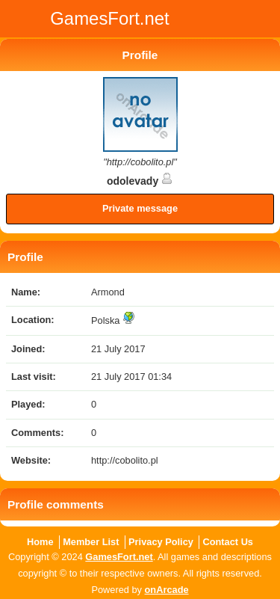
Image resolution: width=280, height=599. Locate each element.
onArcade (167, 589)
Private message (140, 208)
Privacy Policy (160, 541)
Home (40, 541)
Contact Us (227, 541)
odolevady (140, 181)
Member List (91, 541)
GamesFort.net (118, 556)
